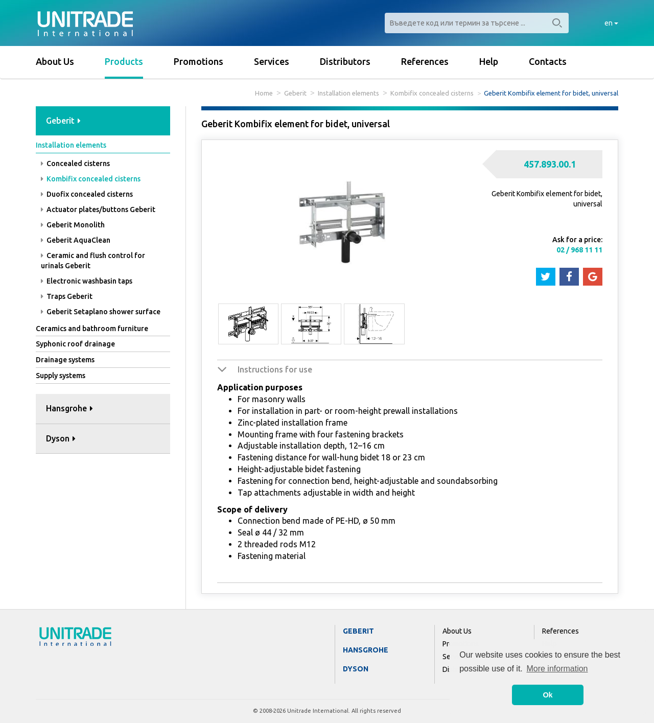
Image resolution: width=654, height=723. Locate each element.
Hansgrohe (365, 650)
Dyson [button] (61, 438)
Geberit (295, 93)
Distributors (345, 61)
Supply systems (60, 375)
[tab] (103, 121)
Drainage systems (65, 360)
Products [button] (124, 61)
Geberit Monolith (73, 225)
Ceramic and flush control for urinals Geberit (93, 260)
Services (271, 61)
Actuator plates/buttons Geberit (98, 209)
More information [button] (557, 668)
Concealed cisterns (75, 163)
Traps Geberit (66, 296)
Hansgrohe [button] (69, 408)
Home (264, 93)
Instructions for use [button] (275, 369)
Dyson (355, 669)
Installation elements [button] (71, 145)
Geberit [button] (63, 120)
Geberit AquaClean (75, 240)
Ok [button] (547, 695)
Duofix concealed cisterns (87, 194)
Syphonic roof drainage (75, 344)
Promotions (198, 61)
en (611, 23)
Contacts (548, 61)
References (425, 61)
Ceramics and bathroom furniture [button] (92, 328)
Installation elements (348, 93)
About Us (55, 61)
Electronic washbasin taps (86, 281)
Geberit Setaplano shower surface (100, 312)
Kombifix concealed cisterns (432, 93)
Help (488, 61)
